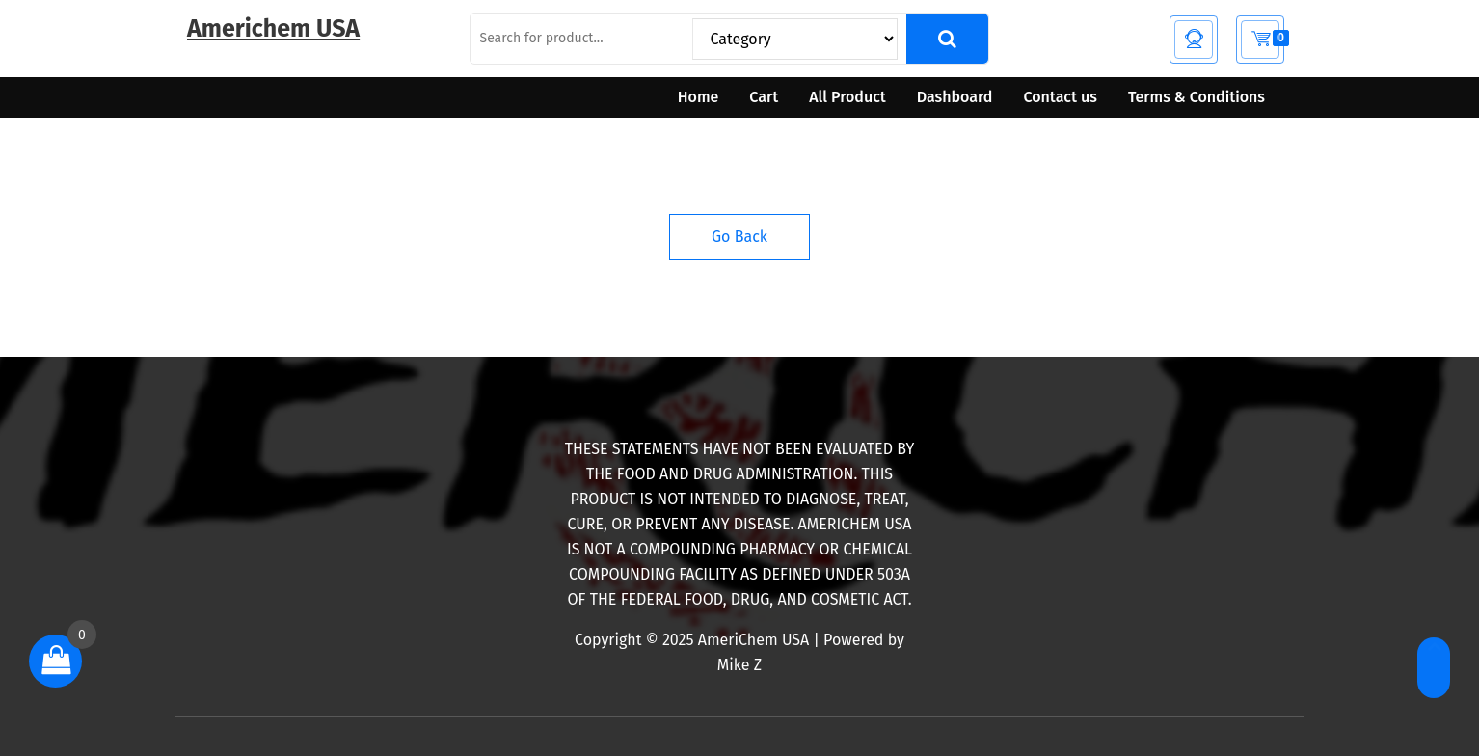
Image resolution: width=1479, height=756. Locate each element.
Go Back (739, 237)
